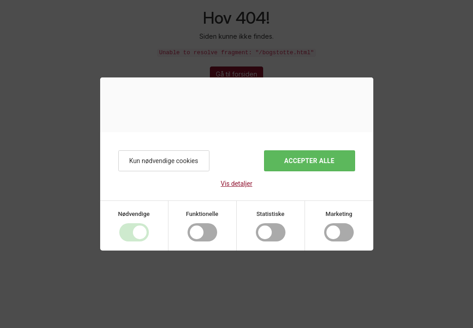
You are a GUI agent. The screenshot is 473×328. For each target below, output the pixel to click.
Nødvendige (133, 213)
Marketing (339, 213)
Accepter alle (309, 160)
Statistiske (270, 213)
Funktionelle (202, 213)
